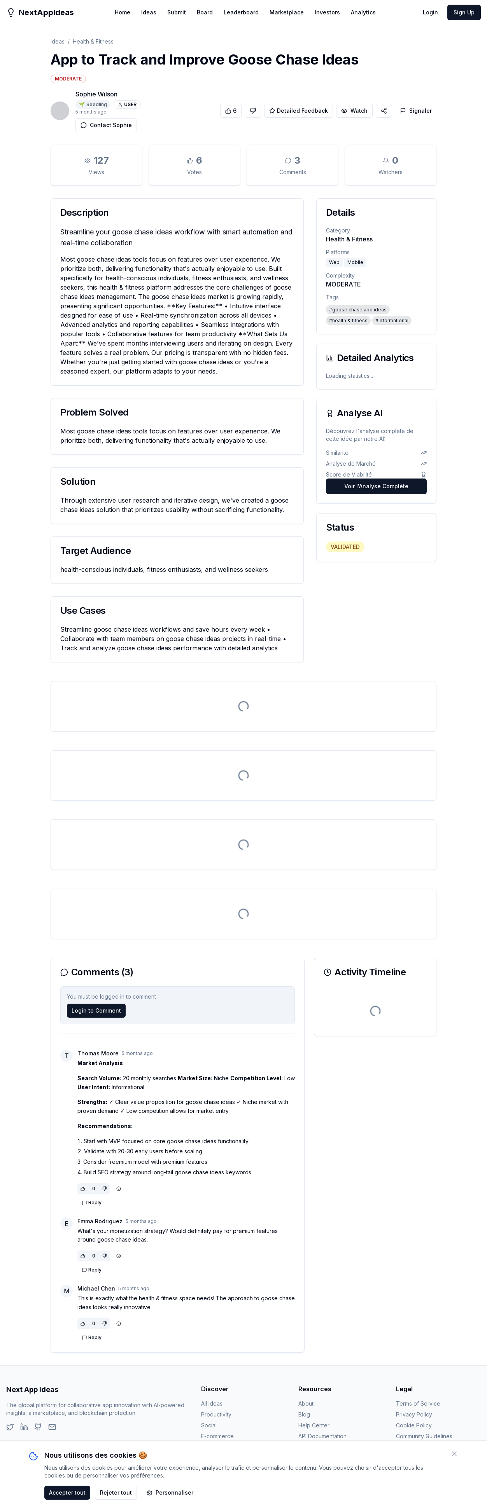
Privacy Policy (414, 1414)
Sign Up (464, 12)
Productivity (216, 1414)
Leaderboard (241, 12)
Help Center (313, 1425)
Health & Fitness (93, 41)
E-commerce (217, 1436)
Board (205, 12)
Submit (176, 12)
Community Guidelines (424, 1436)
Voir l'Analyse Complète (376, 486)
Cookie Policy (414, 1425)
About (306, 1403)
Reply (92, 1202)
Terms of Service (418, 1403)
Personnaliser (169, 1492)
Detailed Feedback (298, 110)
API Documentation (322, 1436)
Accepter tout (67, 1492)
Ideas (148, 12)
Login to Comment (96, 1010)
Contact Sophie (106, 125)
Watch (354, 110)
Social (209, 1425)
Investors (327, 12)
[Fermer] (454, 1454)
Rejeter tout (116, 1492)
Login (430, 12)
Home (122, 12)
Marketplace (287, 12)
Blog (304, 1414)
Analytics (363, 12)
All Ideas (211, 1403)
